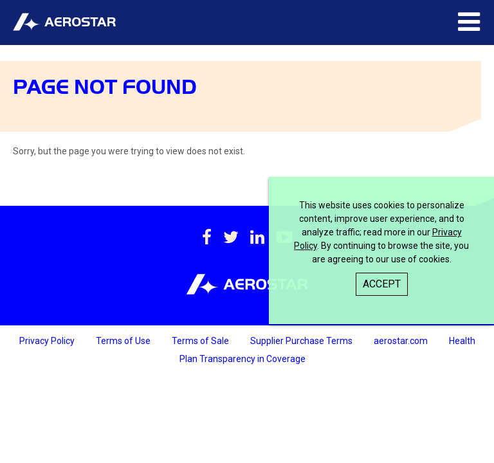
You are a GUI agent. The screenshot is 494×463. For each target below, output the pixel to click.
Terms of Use (124, 341)
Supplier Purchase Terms (302, 341)
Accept (382, 284)
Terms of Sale (201, 341)
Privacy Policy (48, 341)
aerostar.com (402, 341)
